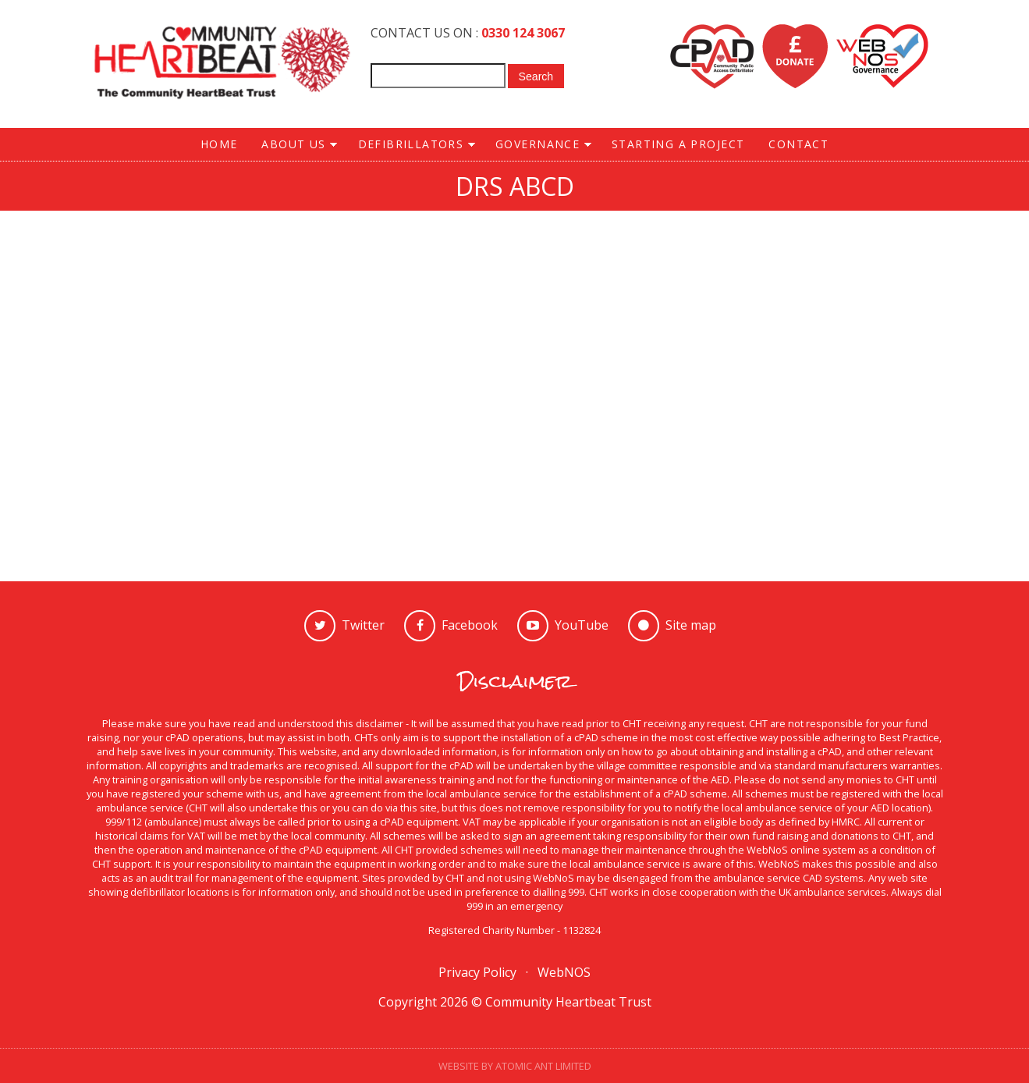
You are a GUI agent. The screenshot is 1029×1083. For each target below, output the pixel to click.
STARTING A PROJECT (678, 144)
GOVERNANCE (537, 145)
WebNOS (564, 972)
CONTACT (798, 144)
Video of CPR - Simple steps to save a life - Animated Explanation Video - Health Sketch (515, 375)
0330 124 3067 (523, 32)
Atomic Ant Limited (543, 1066)
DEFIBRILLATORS (410, 145)
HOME (219, 144)
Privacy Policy (477, 972)
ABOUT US (294, 145)
